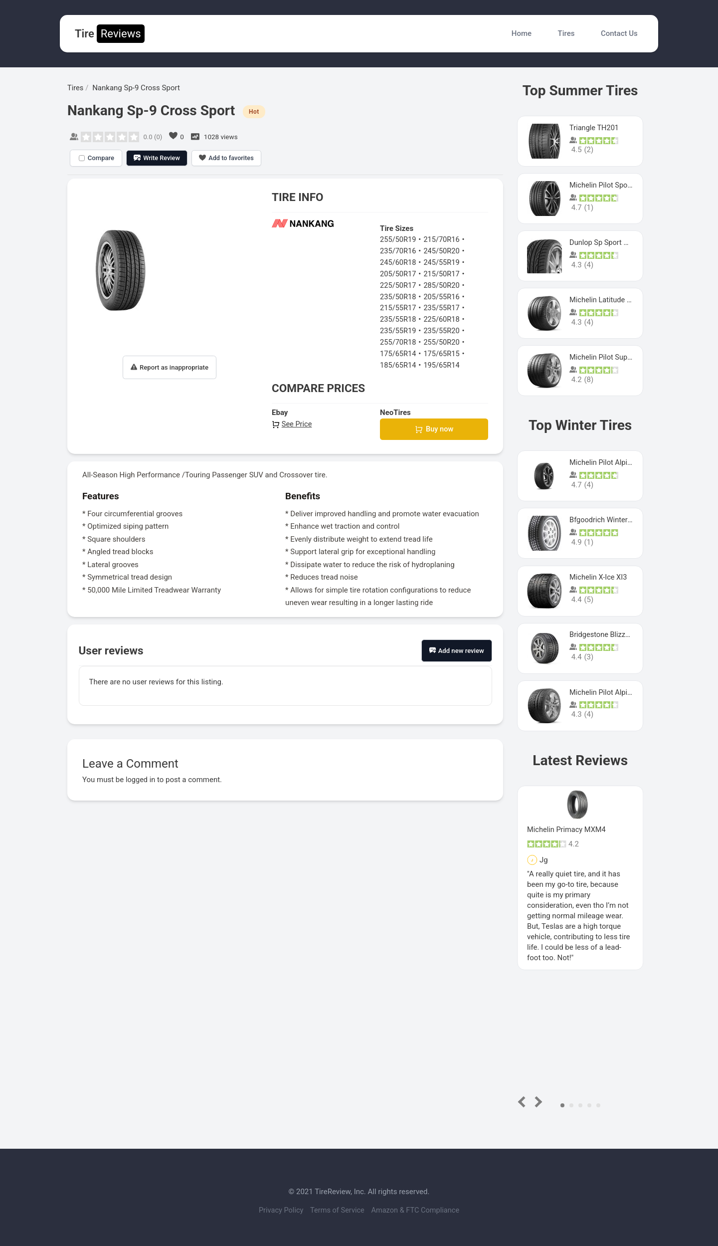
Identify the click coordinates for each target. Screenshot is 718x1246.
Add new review (456, 649)
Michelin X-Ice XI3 (599, 577)
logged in (141, 778)
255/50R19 (398, 239)
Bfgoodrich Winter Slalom (611, 519)
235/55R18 (398, 317)
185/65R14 (398, 362)
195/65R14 (443, 362)
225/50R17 (398, 284)
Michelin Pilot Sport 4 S (608, 185)
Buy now (434, 427)
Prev (524, 1101)
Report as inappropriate (169, 367)
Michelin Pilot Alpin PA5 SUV (616, 462)
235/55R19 (398, 329)
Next (536, 1101)
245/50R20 (443, 250)
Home (522, 33)
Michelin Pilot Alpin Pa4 (608, 692)
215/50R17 (443, 272)
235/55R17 (443, 306)
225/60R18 (443, 317)
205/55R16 (443, 295)
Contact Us (619, 33)
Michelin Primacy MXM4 (567, 829)
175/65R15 (443, 351)
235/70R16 (398, 250)
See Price (292, 421)
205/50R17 (398, 272)
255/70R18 (398, 340)
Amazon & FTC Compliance (419, 1210)
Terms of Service (337, 1210)
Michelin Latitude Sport (607, 299)
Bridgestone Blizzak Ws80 (612, 634)
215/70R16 (443, 239)
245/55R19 (443, 261)
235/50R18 (398, 295)
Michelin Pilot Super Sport (612, 357)
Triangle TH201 (594, 127)
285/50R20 (443, 284)
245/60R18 (398, 261)
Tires (566, 33)
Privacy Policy (277, 1210)
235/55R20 (443, 329)
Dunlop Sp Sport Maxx (606, 242)
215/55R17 (398, 306)
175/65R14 (398, 351)
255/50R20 (443, 340)
